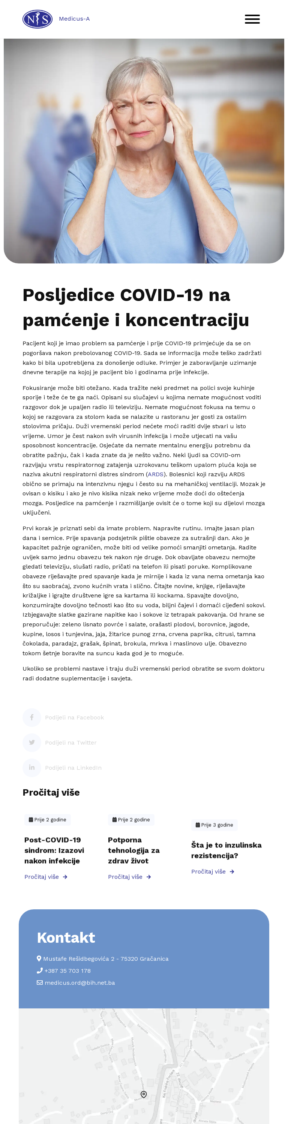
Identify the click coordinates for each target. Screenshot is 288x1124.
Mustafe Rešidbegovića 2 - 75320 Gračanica (103, 958)
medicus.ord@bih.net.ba (76, 982)
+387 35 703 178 (64, 970)
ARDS (156, 474)
